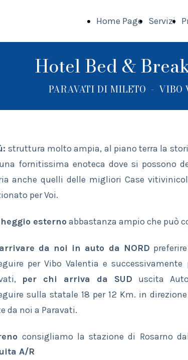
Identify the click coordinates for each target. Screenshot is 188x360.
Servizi (161, 21)
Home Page (119, 21)
